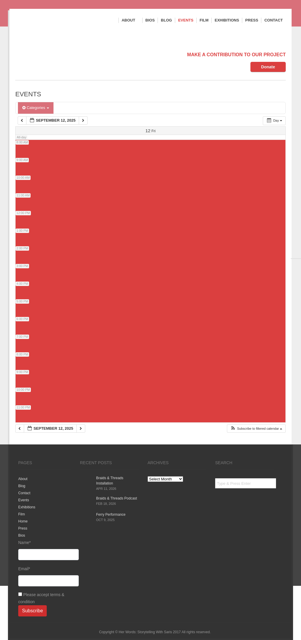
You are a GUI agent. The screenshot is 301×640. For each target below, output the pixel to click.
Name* (44, 550)
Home (23, 521)
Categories (35, 107)
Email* (44, 576)
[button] (256, 429)
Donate (268, 67)
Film (204, 20)
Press (251, 20)
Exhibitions (227, 20)
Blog (166, 20)
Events (185, 20)
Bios (150, 20)
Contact (273, 20)
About (130, 20)
